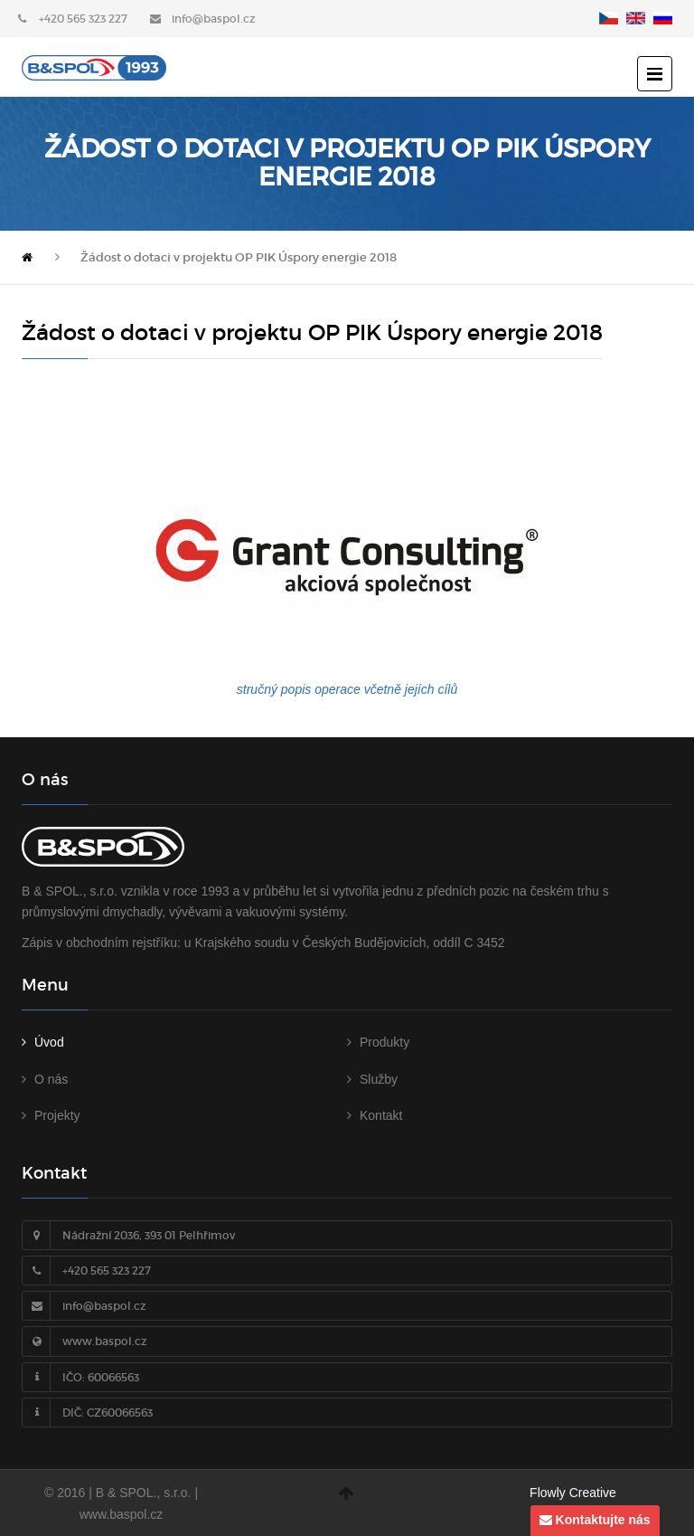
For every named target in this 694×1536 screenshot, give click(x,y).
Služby (379, 1079)
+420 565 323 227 (83, 18)
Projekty (57, 1115)
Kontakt (381, 1115)
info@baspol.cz (213, 18)
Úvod (49, 1042)
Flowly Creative (573, 1492)
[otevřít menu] (654, 73)
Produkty (384, 1042)
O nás (51, 1079)
